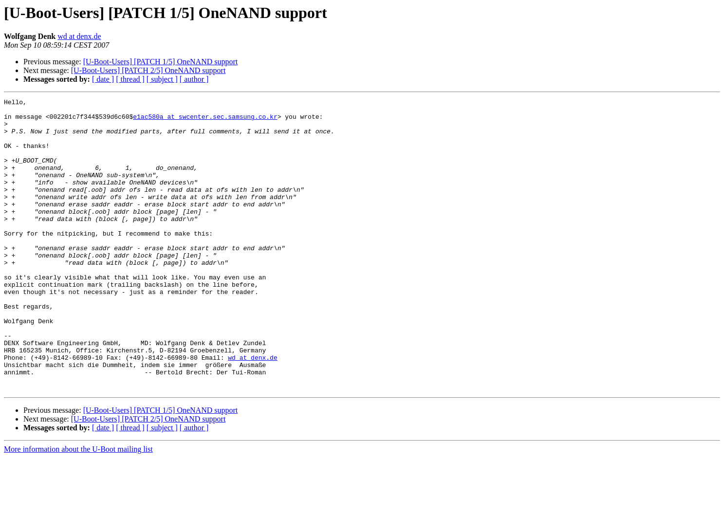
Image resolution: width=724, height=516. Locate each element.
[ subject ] (162, 79)
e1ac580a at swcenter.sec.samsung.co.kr (205, 120)
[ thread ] (130, 79)
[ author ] (194, 79)
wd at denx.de (79, 36)
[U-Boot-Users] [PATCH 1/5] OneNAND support (160, 61)
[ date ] (103, 79)
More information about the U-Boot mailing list (78, 507)
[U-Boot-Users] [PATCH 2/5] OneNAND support (148, 70)
